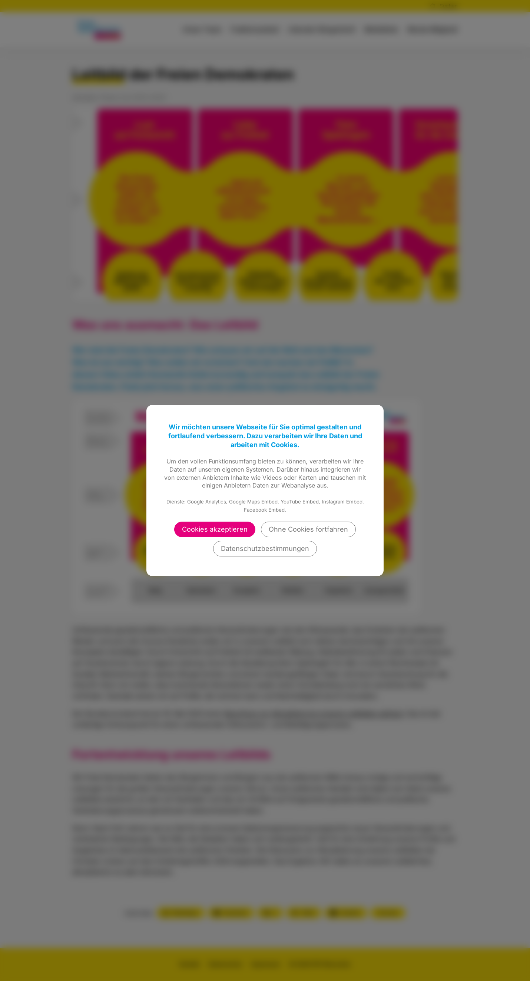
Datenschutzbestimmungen (265, 548)
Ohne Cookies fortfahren (308, 529)
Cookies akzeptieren (215, 529)
